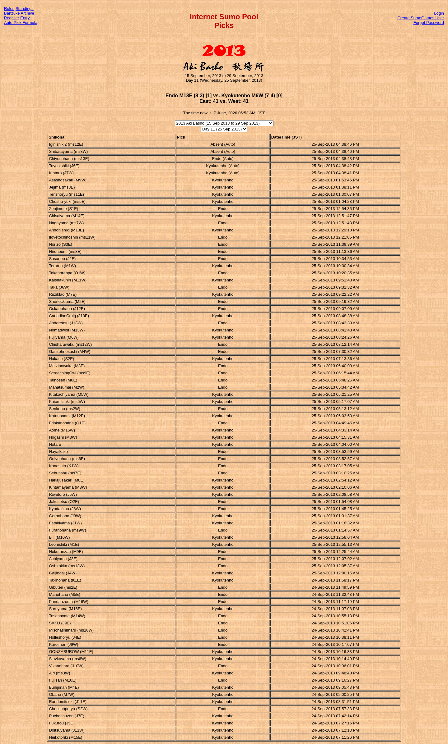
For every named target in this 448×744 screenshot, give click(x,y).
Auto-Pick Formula (20, 22)
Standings (25, 8)
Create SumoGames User (420, 18)
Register (11, 18)
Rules (9, 8)
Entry (25, 18)
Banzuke (12, 13)
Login (439, 13)
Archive (27, 13)
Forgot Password (428, 22)
